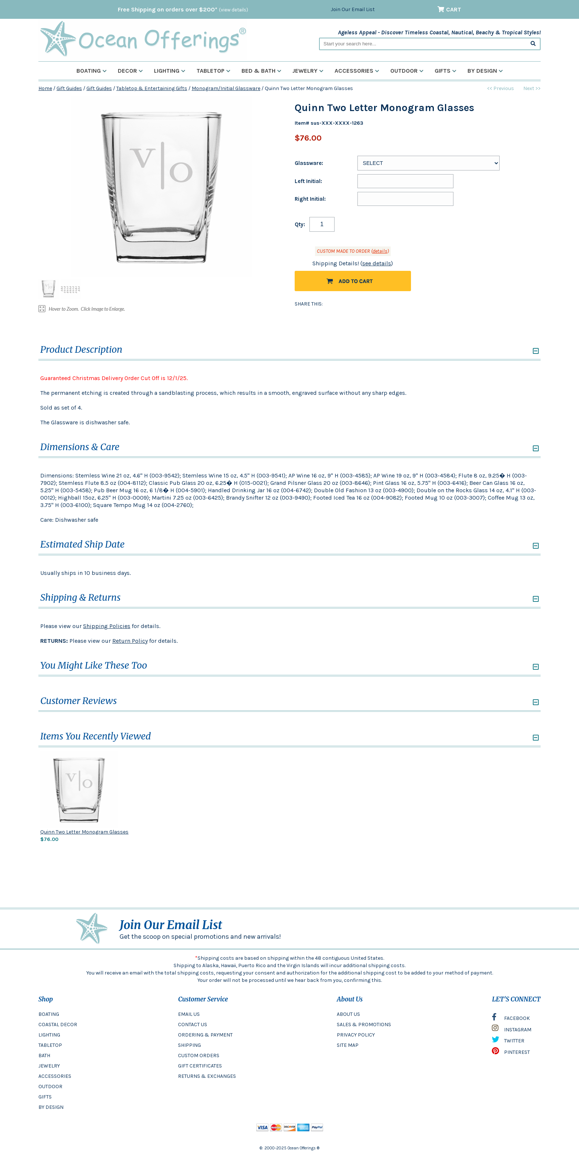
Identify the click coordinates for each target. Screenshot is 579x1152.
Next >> (532, 88)
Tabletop (213, 70)
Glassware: (309, 163)
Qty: (300, 224)
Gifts (445, 70)
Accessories (357, 70)
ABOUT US (348, 1014)
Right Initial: (310, 199)
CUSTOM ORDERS (198, 1055)
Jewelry (307, 70)
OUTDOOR (50, 1086)
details (380, 251)
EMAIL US (189, 1014)
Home (45, 88)
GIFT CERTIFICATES (200, 1066)
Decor (130, 70)
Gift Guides (69, 88)
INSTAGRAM (511, 1029)
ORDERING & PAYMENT (205, 1035)
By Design (485, 70)
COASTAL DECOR (57, 1024)
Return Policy (130, 640)
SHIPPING (189, 1045)
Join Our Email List (353, 9)
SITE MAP (348, 1045)
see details (376, 263)
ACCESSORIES (54, 1076)
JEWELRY (49, 1066)
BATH (44, 1055)
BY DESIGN (51, 1107)
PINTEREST (511, 1052)
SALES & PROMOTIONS (364, 1024)
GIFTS (45, 1097)
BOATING (48, 1014)
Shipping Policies (106, 626)
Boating (91, 70)
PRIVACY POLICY (356, 1035)
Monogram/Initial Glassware (226, 88)
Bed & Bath (261, 70)
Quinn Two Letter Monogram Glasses (84, 832)
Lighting (169, 70)
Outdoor (407, 70)
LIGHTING (49, 1035)
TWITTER (508, 1041)
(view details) (233, 10)
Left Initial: (308, 181)
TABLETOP (50, 1045)
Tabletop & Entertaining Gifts (151, 88)
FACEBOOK (511, 1018)
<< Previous (500, 88)
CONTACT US (192, 1024)
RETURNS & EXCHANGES (207, 1076)
